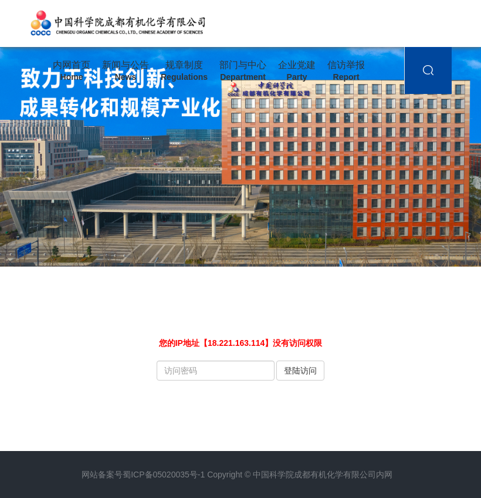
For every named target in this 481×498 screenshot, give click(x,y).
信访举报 (346, 71)
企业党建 (297, 71)
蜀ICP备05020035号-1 (164, 474)
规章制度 (184, 71)
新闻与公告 (125, 71)
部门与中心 (242, 71)
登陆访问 (300, 370)
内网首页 (71, 71)
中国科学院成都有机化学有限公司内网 (322, 474)
